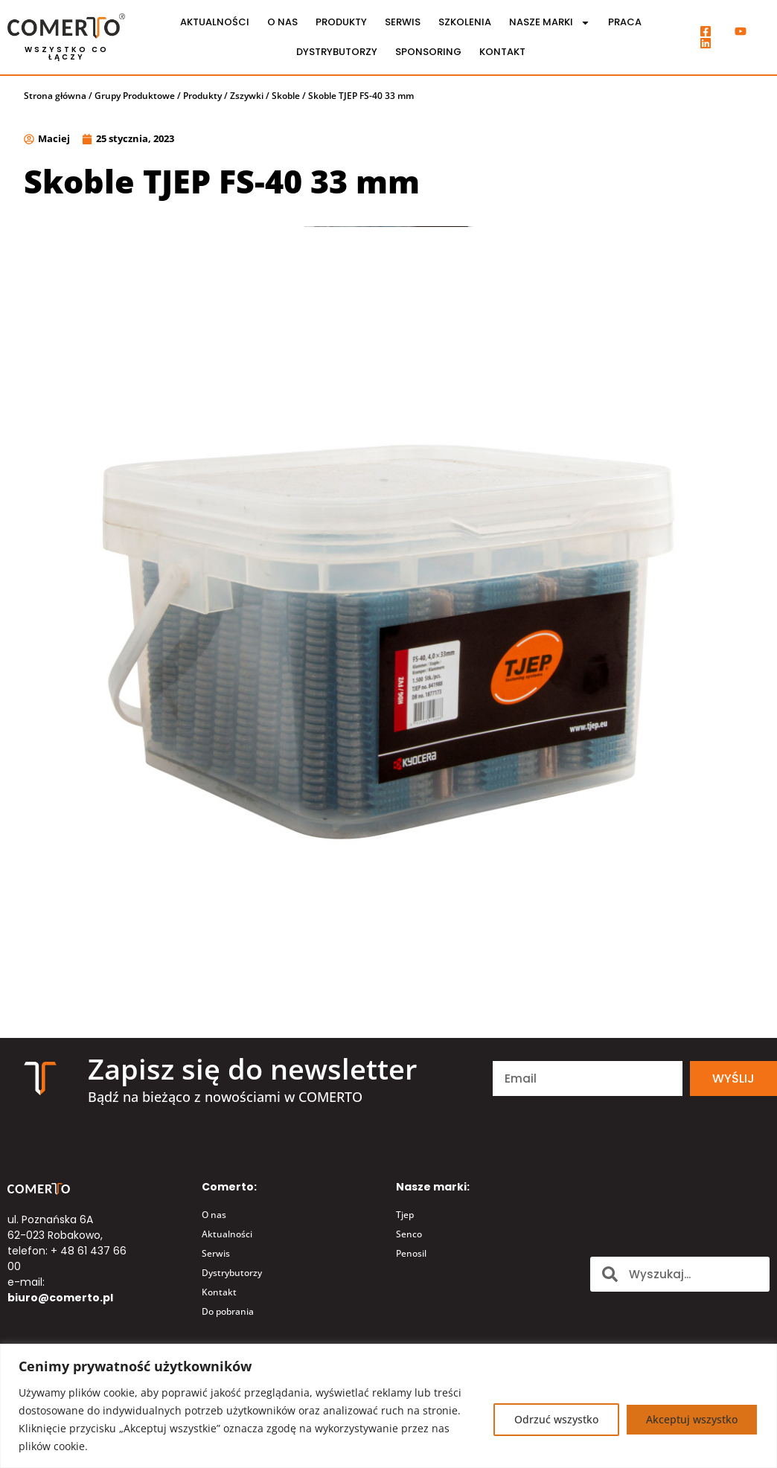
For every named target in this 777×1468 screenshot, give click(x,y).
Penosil (411, 1253)
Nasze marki (549, 22)
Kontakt (502, 52)
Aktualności (214, 22)
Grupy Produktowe (135, 95)
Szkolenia (464, 22)
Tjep (405, 1214)
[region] (388, 1406)
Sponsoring (428, 52)
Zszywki (246, 95)
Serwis (403, 22)
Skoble (286, 95)
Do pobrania (228, 1311)
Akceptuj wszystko (691, 1419)
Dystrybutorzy (336, 52)
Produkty (341, 22)
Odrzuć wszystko (554, 1419)
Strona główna (55, 95)
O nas (282, 22)
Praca (625, 22)
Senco (409, 1234)
